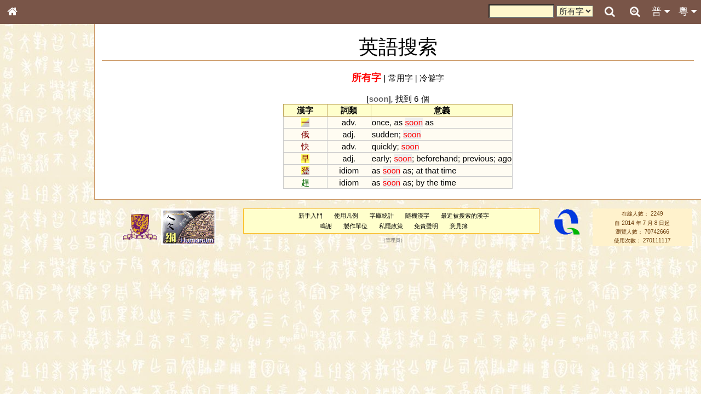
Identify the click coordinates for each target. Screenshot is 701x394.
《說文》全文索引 (40, 336)
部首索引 (27, 146)
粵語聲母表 (30, 224)
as (398, 122)
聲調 (52, 288)
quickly (384, 146)
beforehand (437, 158)
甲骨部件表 (30, 166)
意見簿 (459, 226)
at (419, 170)
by (420, 182)
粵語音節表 (30, 214)
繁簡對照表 (30, 366)
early (380, 158)
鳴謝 (326, 226)
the (432, 182)
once (380, 122)
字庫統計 (382, 215)
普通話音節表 (33, 298)
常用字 (400, 78)
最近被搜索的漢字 (465, 215)
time (448, 170)
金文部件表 (30, 176)
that (432, 170)
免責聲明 (426, 226)
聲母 (21, 288)
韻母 (37, 288)
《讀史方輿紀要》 (40, 346)
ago (505, 158)
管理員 (393, 241)
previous (477, 158)
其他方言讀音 (33, 307)
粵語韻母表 (30, 235)
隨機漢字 (417, 215)
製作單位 (355, 226)
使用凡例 (346, 215)
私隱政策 (391, 226)
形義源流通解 (33, 186)
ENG (48, 121)
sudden (385, 134)
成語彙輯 (27, 356)
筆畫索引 (27, 156)
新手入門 (310, 215)
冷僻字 (432, 78)
